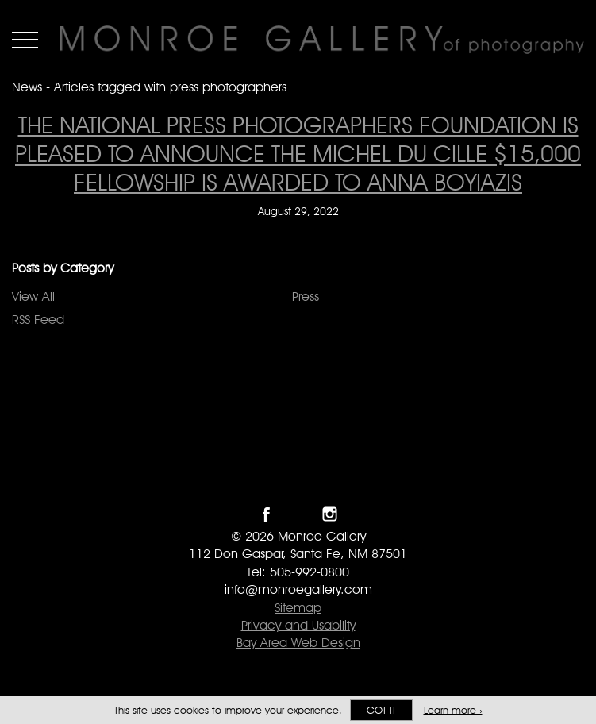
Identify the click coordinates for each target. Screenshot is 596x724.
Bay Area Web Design (298, 642)
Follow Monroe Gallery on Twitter (298, 514)
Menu (25, 40)
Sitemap (298, 607)
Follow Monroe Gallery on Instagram (330, 514)
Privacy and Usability (298, 625)
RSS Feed (38, 319)
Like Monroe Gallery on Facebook (266, 514)
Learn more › (453, 710)
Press (305, 296)
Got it (381, 710)
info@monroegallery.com (298, 589)
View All (33, 296)
